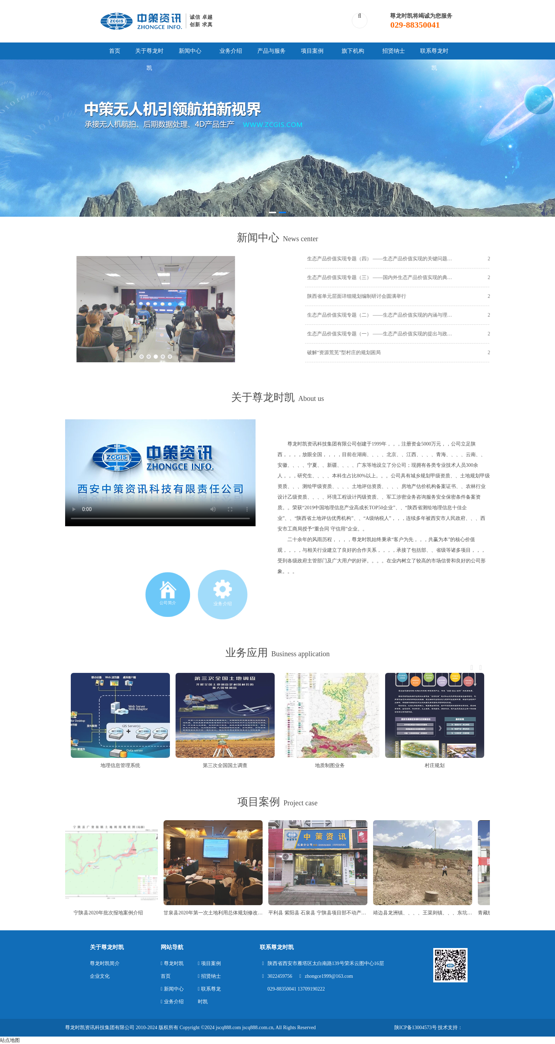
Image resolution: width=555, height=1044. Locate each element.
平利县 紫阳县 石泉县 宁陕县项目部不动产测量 (319, 912)
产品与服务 (271, 51)
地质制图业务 (330, 765)
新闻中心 (190, 51)
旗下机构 (353, 51)
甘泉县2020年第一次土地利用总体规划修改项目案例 (214, 912)
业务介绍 (230, 51)
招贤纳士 (393, 51)
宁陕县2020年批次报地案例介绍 (110, 912)
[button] (272, 212)
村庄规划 (435, 765)
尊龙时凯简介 (105, 963)
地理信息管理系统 (120, 765)
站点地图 (10, 1040)
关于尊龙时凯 (149, 59)
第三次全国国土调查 (225, 765)
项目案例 (312, 51)
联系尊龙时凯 (434, 59)
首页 (114, 51)
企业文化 (100, 976)
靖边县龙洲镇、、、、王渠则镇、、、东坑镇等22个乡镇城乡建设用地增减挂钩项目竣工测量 (424, 912)
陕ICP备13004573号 (415, 1027)
